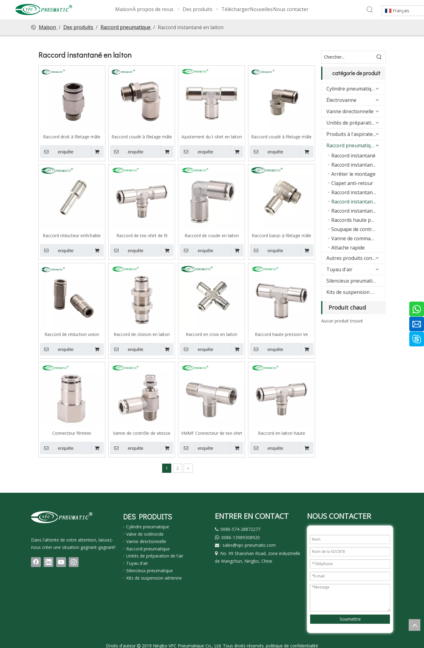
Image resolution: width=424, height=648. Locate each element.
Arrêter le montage (353, 174)
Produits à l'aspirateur (352, 134)
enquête (56, 151)
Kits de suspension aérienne (154, 578)
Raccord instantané (353, 155)
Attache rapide (348, 247)
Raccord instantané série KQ (358, 192)
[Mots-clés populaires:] (369, 9)
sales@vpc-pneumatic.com (249, 545)
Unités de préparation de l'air (154, 556)
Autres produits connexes (355, 258)
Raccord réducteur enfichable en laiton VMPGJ (72, 235)
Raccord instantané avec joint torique (358, 164)
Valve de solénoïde (145, 534)
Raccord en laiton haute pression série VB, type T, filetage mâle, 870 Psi (281, 433)
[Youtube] (61, 562)
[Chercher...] (347, 57)
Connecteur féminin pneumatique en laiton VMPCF (72, 433)
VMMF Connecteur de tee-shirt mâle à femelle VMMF (211, 433)
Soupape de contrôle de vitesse (358, 229)
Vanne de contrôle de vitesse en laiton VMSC (141, 433)
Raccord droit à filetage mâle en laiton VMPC (71, 136)
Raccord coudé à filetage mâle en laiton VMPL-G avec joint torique (141, 136)
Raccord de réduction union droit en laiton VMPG (72, 334)
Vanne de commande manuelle (358, 238)
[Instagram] (74, 562)
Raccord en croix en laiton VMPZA (211, 334)
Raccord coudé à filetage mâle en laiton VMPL (281, 136)
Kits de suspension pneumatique (355, 292)
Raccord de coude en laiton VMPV (212, 235)
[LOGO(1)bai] (61, 517)
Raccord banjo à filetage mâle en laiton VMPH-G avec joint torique (281, 235)
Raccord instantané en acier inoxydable (358, 210)
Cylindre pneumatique (351, 88)
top (414, 625)
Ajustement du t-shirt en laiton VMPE (211, 136)
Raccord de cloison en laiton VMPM (142, 334)
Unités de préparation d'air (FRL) (355, 122)
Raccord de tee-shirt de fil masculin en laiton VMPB (141, 235)
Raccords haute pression (358, 220)
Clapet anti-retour (352, 183)
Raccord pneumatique (351, 145)
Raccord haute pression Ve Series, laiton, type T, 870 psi (281, 334)
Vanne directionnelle (350, 111)
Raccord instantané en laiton (358, 201)
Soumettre (350, 619)
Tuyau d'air (339, 269)
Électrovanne (341, 100)
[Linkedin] (48, 562)
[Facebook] (36, 562)
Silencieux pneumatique (353, 280)
